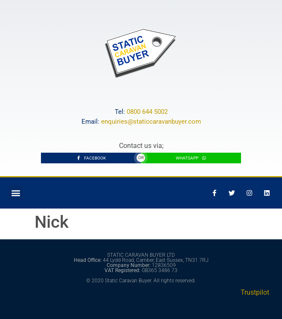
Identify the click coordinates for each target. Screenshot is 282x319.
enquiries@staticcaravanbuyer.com (151, 121)
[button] (16, 193)
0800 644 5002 (147, 112)
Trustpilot (255, 292)
